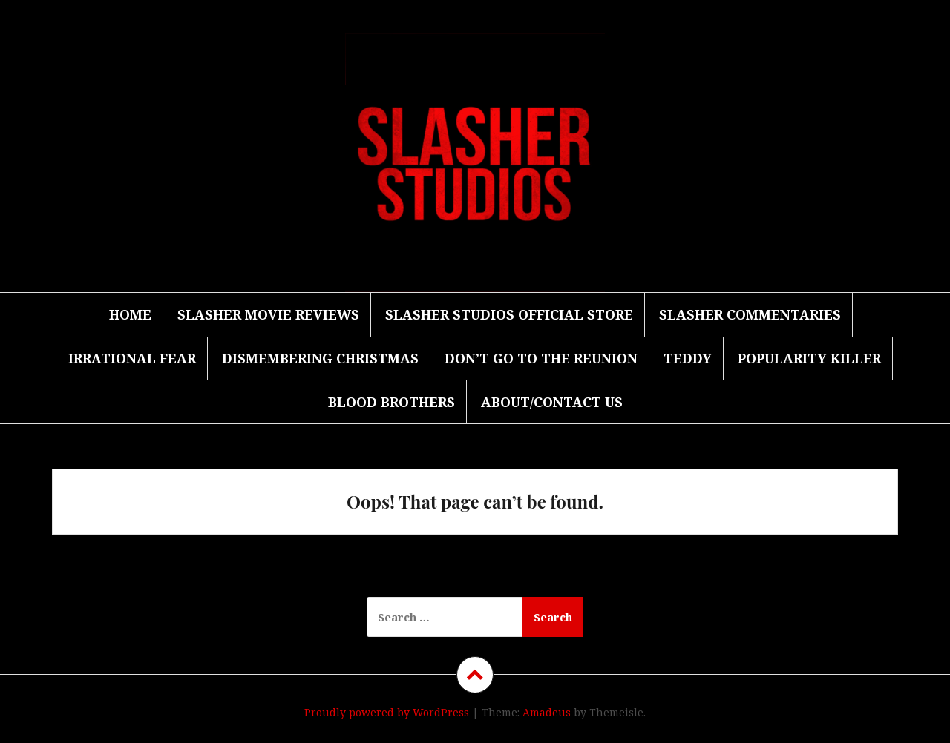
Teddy (688, 358)
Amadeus (546, 712)
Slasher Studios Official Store (509, 314)
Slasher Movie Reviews (268, 314)
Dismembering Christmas (320, 358)
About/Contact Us (552, 402)
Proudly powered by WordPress (386, 712)
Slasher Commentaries (750, 314)
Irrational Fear (132, 358)
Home (130, 314)
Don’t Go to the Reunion (541, 358)
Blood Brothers (391, 402)
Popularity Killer (809, 358)
